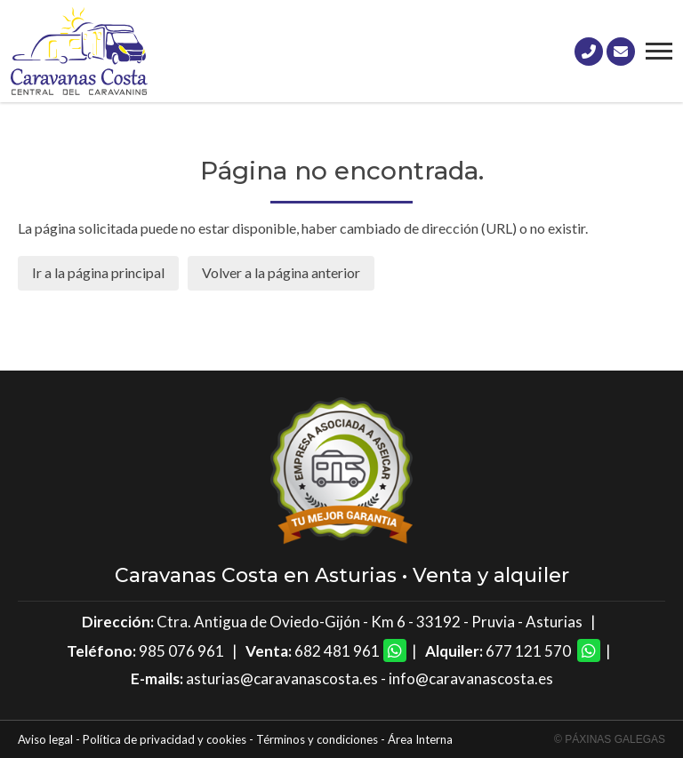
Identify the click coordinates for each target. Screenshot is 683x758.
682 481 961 (337, 651)
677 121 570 (528, 651)
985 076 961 (181, 651)
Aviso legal (45, 739)
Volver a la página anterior (281, 272)
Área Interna (420, 739)
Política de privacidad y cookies (164, 739)
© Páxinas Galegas (609, 739)
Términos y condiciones (317, 739)
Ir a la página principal (98, 272)
